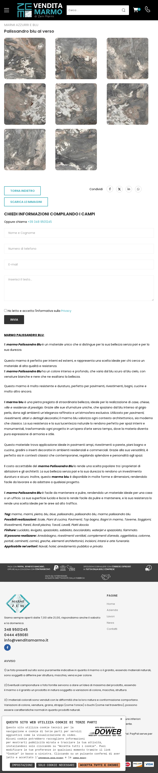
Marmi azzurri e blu (21, 25)
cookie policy (79, 758)
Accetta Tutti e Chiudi (99, 765)
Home (111, 604)
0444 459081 (16, 635)
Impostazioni (22, 765)
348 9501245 (16, 629)
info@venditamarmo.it (26, 640)
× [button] (121, 719)
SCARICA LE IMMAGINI (26, 202)
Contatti (112, 629)
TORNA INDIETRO (22, 191)
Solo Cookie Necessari (56, 765)
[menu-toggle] (6, 10)
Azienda (112, 610)
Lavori (111, 616)
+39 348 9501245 (39, 222)
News (110, 623)
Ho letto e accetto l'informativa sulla (39, 311)
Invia (14, 320)
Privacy (66, 311)
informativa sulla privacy (50, 758)
